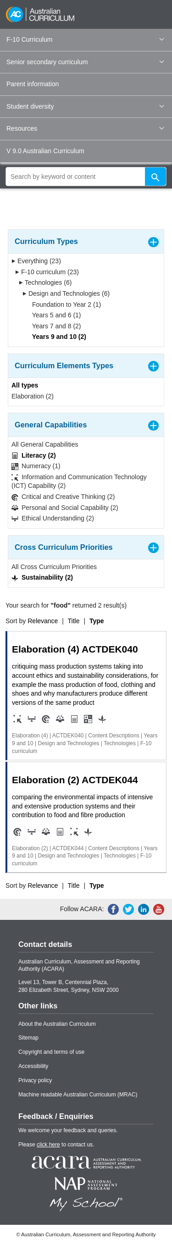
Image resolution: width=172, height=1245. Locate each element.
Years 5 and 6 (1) (53, 315)
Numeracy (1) (36, 466)
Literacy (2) (33, 455)
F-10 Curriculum (85, 39)
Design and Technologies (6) (66, 293)
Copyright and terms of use (51, 1052)
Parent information (32, 84)
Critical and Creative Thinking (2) (63, 497)
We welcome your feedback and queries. (68, 1130)
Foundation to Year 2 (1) (63, 304)
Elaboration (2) (32, 396)
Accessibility (33, 1066)
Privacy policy (35, 1080)
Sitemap (28, 1038)
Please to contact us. (56, 1144)
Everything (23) (36, 261)
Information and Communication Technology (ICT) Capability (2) (79, 481)
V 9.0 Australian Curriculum (45, 151)
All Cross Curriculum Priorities (54, 566)
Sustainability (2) (42, 577)
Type (96, 621)
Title (74, 621)
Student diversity (85, 106)
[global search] (86, 176)
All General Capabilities (44, 444)
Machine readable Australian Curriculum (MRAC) (77, 1094)
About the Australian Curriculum (57, 1024)
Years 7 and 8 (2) (53, 326)
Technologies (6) (45, 282)
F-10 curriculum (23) (47, 272)
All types (24, 385)
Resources (85, 128)
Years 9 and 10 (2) (56, 336)
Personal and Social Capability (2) (64, 508)
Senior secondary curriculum (85, 62)
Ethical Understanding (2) (52, 518)
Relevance (43, 621)
